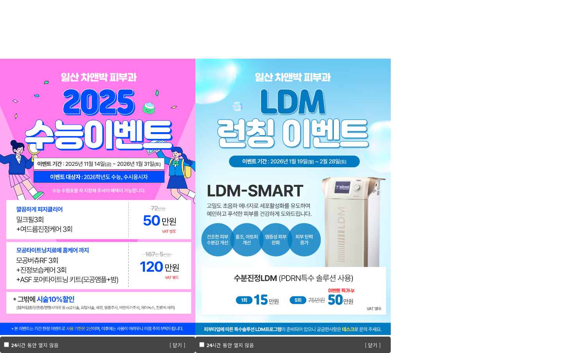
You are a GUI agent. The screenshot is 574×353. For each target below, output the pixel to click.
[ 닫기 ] (177, 345)
